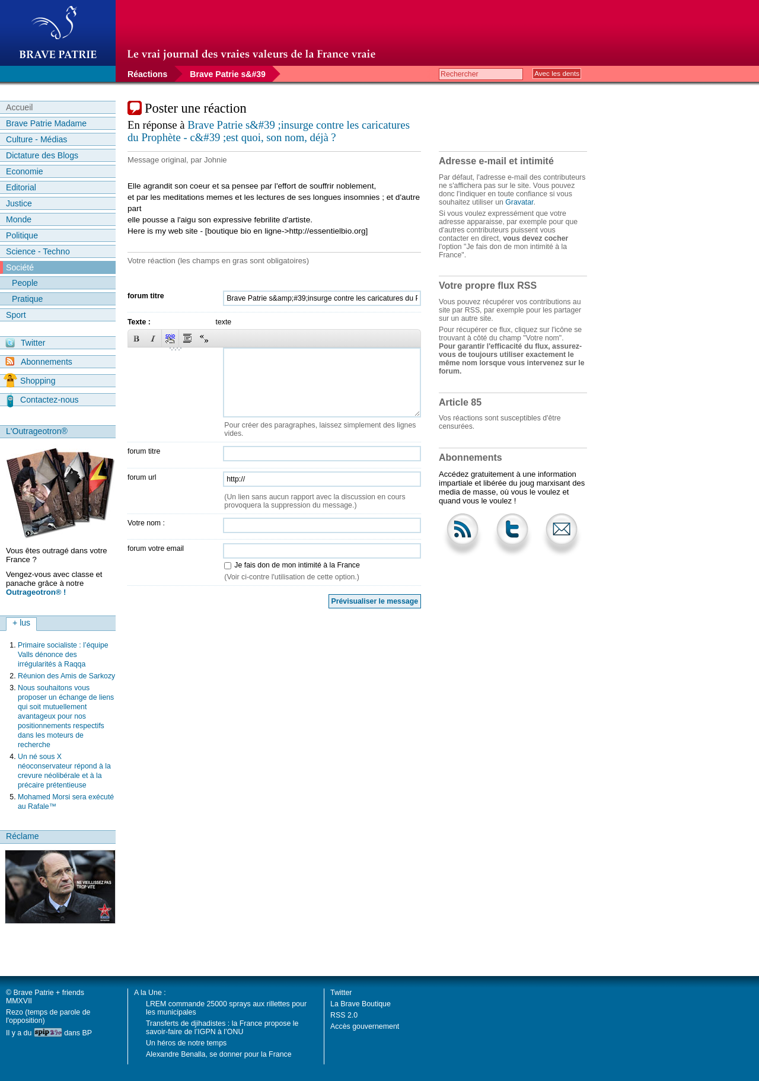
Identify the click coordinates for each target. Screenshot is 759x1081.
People (25, 283)
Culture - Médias (36, 139)
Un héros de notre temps (186, 1043)
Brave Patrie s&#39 (228, 74)
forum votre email (155, 548)
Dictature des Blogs (42, 155)
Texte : (139, 322)
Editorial (21, 187)
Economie (24, 171)
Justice (19, 203)
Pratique (27, 299)
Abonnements (38, 361)
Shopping (29, 380)
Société (20, 267)
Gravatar (519, 202)
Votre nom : (146, 523)
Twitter (25, 342)
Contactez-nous (43, 399)
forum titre (145, 296)
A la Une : (150, 992)
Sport (16, 315)
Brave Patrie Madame (46, 123)
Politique (22, 235)
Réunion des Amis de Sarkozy (66, 676)
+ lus (21, 622)
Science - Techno (38, 251)
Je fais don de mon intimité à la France (296, 565)
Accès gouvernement (364, 1026)
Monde (18, 219)
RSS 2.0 (344, 1015)
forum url (142, 477)
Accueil (19, 107)
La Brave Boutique (360, 1004)
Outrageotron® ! (36, 592)
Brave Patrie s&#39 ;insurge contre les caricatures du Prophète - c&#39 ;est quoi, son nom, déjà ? (268, 131)
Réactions (147, 74)
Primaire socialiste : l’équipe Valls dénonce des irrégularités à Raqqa (63, 654)
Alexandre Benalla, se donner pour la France (219, 1054)
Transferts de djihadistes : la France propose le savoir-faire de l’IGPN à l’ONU (222, 1027)
